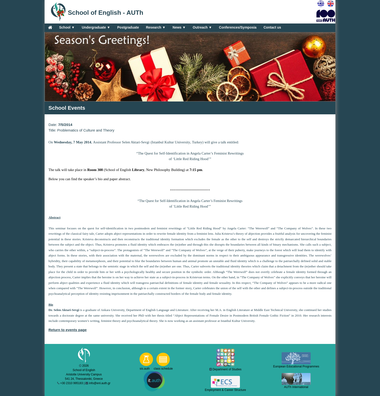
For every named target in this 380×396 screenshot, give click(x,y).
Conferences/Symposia (238, 27)
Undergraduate (96, 27)
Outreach (202, 27)
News (179, 27)
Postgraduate (128, 27)
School (67, 27)
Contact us (272, 27)
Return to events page (67, 330)
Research (156, 27)
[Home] (50, 27)
